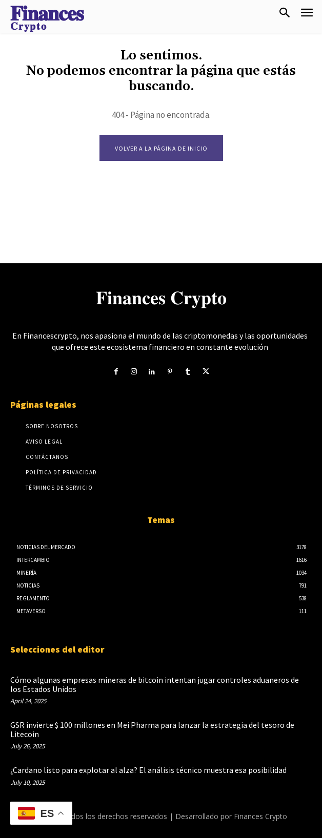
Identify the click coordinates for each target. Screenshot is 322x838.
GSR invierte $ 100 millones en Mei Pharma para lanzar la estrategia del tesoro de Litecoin (152, 729)
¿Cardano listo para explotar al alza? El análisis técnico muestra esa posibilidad (148, 770)
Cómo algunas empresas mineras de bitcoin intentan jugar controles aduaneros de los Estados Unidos (154, 684)
